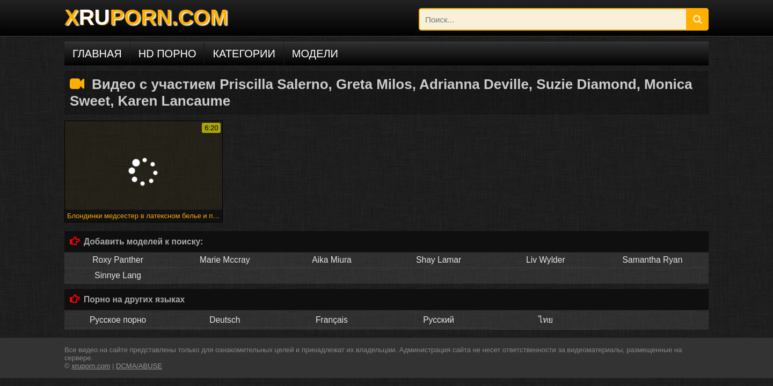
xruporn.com (90, 366)
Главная (97, 54)
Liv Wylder (545, 259)
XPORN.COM (146, 17)
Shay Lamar (438, 259)
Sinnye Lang (117, 275)
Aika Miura (332, 259)
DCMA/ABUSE (139, 366)
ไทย (545, 319)
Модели (315, 54)
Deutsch (224, 319)
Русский (438, 319)
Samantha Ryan (653, 259)
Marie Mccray (225, 259)
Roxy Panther (117, 259)
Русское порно (118, 319)
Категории (244, 54)
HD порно (167, 54)
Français (332, 319)
